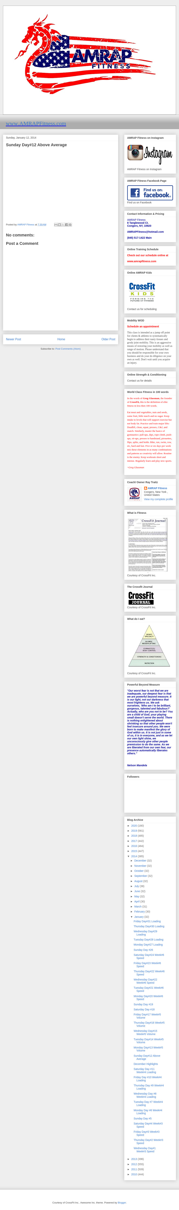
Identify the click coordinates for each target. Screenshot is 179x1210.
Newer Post (13, 339)
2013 (134, 1159)
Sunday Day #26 (143, 949)
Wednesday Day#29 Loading (145, 933)
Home (61, 339)
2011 (134, 1169)
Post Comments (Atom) (68, 348)
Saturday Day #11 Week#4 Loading (145, 1071)
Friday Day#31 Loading (147, 921)
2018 (134, 835)
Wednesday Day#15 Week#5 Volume (145, 1032)
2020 (134, 825)
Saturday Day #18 (144, 1009)
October (139, 870)
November (140, 865)
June (137, 891)
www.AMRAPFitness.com (36, 123)
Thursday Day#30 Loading (149, 926)
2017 (134, 840)
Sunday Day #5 (143, 1118)
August (138, 881)
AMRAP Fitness (157, 488)
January (139, 916)
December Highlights (146, 1063)
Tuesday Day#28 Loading (148, 939)
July (137, 886)
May (137, 896)
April (137, 901)
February (139, 911)
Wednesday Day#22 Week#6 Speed (145, 981)
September (141, 875)
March (138, 906)
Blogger (122, 1202)
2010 (134, 1174)
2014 (134, 856)
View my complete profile (158, 499)
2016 (134, 846)
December (140, 860)
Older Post (108, 339)
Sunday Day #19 (143, 1004)
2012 (134, 1164)
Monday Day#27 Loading (148, 944)
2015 (134, 851)
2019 (134, 830)
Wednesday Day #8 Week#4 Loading (145, 1095)
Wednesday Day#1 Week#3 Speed (145, 1150)
